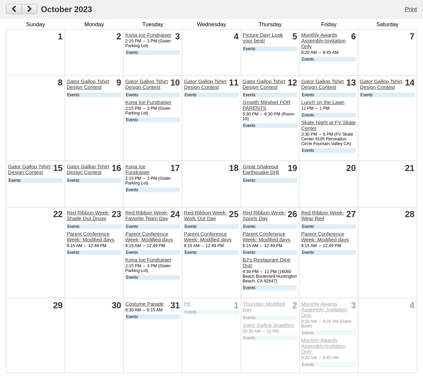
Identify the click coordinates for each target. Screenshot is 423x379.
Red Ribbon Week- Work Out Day (205, 215)
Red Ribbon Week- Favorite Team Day (146, 215)
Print (411, 9)
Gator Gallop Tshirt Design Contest (88, 84)
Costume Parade (144, 304)
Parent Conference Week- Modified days (91, 236)
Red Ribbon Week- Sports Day (264, 215)
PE (187, 304)
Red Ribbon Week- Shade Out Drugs (88, 215)
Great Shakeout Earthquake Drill (260, 169)
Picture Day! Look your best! (262, 37)
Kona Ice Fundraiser (148, 35)
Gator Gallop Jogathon (268, 325)
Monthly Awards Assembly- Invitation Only (324, 309)
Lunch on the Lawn (322, 102)
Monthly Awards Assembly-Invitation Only (323, 40)
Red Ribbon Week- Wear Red (322, 215)
